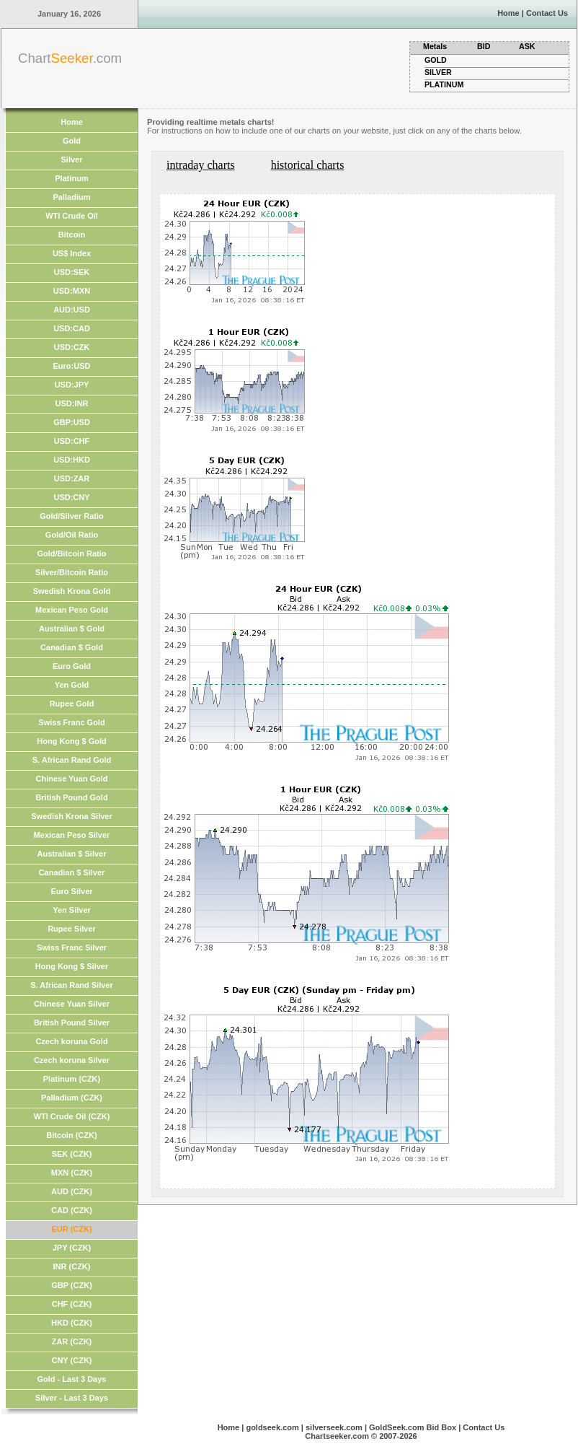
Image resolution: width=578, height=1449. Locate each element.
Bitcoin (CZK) (71, 1135)
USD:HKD (71, 459)
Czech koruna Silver (72, 1060)
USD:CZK (72, 347)
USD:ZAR (72, 478)
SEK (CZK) (72, 1154)
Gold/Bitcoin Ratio (72, 553)
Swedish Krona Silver (71, 816)
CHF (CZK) (72, 1304)
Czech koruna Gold (71, 1041)
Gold (72, 140)
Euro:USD (72, 366)
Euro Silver (71, 891)
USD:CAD (71, 328)
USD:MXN (71, 290)
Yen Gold (72, 684)
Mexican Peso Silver (72, 835)
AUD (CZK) (71, 1191)
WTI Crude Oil (71, 215)
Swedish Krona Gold (72, 591)
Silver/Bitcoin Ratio (71, 572)
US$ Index (72, 253)
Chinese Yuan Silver (72, 1003)
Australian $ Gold (72, 628)
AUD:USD (71, 309)
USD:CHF (72, 441)
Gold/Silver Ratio (72, 516)
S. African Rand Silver (71, 985)
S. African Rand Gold (72, 760)
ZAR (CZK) (72, 1341)
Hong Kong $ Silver (71, 966)
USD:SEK (72, 272)
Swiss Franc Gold (71, 722)
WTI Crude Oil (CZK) (72, 1116)
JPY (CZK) (72, 1247)
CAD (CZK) (71, 1210)
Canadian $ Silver (72, 872)
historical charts (307, 165)
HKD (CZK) (71, 1322)
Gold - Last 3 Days (72, 1379)
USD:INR (72, 403)
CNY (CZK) (71, 1360)
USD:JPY (72, 384)
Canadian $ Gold (71, 647)
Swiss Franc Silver (72, 947)
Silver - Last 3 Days (71, 1397)
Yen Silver (72, 910)
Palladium (72, 197)
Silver (72, 159)
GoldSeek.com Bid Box (412, 1427)
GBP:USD (71, 422)
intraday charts (200, 165)
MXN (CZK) (71, 1172)
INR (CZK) (72, 1266)
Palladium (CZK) (71, 1097)
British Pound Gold (71, 797)
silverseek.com (334, 1427)
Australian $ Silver (72, 853)
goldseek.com (272, 1427)
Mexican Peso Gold (71, 609)
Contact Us (547, 13)
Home (508, 13)
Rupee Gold (72, 703)
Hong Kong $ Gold (72, 741)
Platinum (71, 178)
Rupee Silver (72, 928)
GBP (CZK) (71, 1285)
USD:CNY (71, 497)
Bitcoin (71, 234)
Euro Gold (72, 666)
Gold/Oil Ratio (71, 534)
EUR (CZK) (71, 1229)
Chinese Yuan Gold (71, 778)
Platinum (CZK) (71, 1078)
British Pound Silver (72, 1022)
